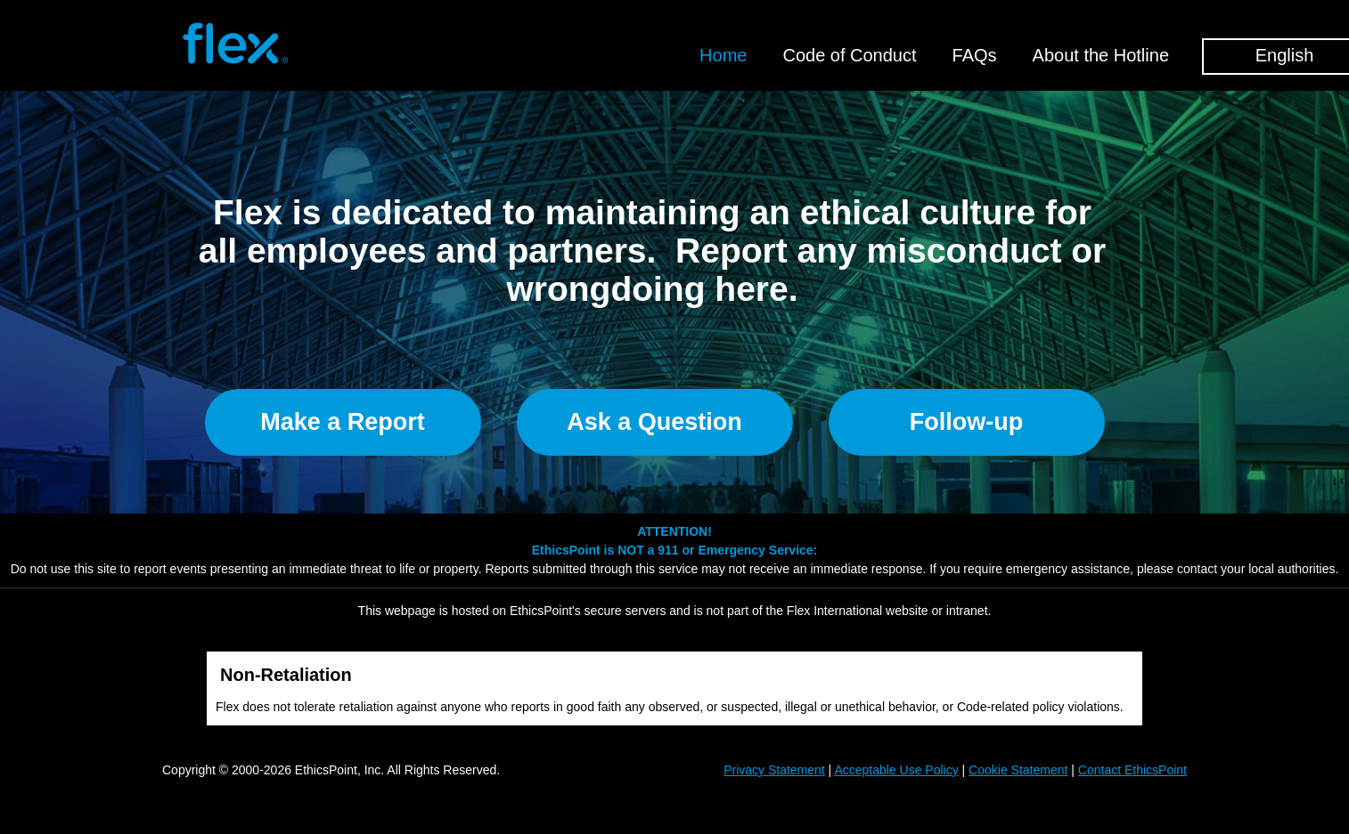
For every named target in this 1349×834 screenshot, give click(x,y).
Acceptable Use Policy (896, 770)
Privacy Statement (774, 770)
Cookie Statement (1018, 770)
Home (723, 55)
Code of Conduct (849, 55)
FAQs (974, 55)
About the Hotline (1101, 55)
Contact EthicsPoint (1132, 770)
